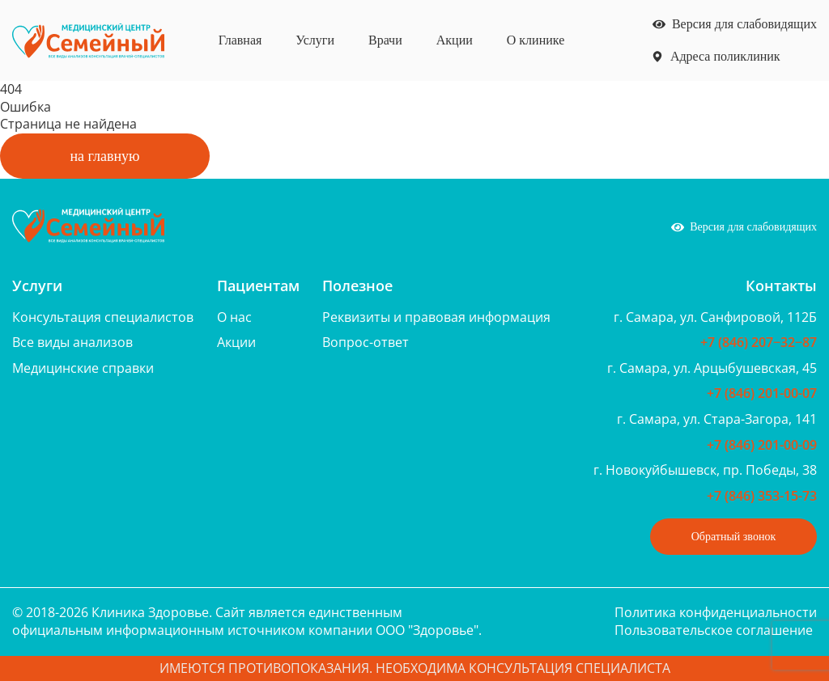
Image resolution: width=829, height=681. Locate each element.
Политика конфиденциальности (715, 612)
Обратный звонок (733, 537)
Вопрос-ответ (365, 342)
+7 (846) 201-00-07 (762, 393)
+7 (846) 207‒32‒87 (758, 342)
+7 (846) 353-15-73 (762, 496)
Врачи (385, 40)
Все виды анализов (72, 342)
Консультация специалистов (102, 317)
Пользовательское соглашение (713, 630)
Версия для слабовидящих (735, 24)
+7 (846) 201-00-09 (762, 445)
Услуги (314, 40)
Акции (454, 40)
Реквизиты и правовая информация (436, 317)
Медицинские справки (83, 368)
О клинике (535, 40)
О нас (234, 317)
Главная (240, 40)
